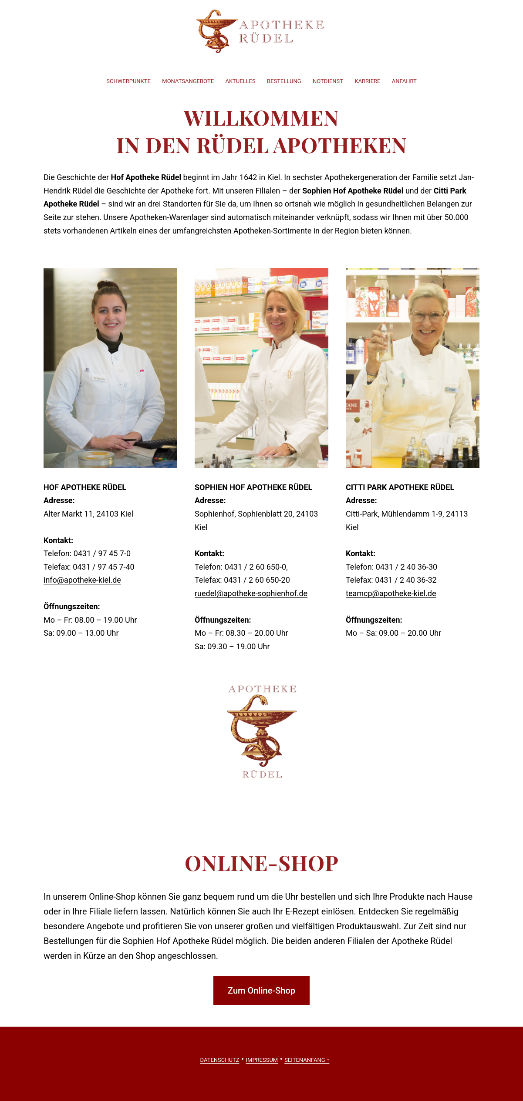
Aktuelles (240, 81)
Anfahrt (404, 81)
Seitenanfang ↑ (306, 1060)
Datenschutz (220, 1060)
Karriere (367, 81)
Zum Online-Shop (261, 990)
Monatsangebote (188, 81)
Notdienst (328, 81)
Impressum (262, 1060)
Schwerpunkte (128, 81)
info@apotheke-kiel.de (82, 579)
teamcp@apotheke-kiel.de (391, 593)
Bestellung (284, 81)
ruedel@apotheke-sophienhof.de (251, 593)
